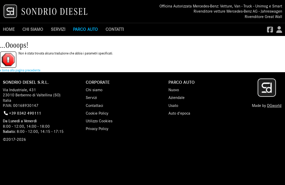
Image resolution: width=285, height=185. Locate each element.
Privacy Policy (97, 129)
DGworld (274, 106)
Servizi (58, 29)
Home (9, 29)
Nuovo (173, 90)
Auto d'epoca (179, 113)
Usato (173, 106)
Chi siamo (32, 29)
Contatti (115, 29)
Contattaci (94, 106)
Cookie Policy (97, 113)
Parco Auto (85, 29)
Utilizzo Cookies (99, 121)
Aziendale (176, 98)
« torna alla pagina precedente (20, 70)
